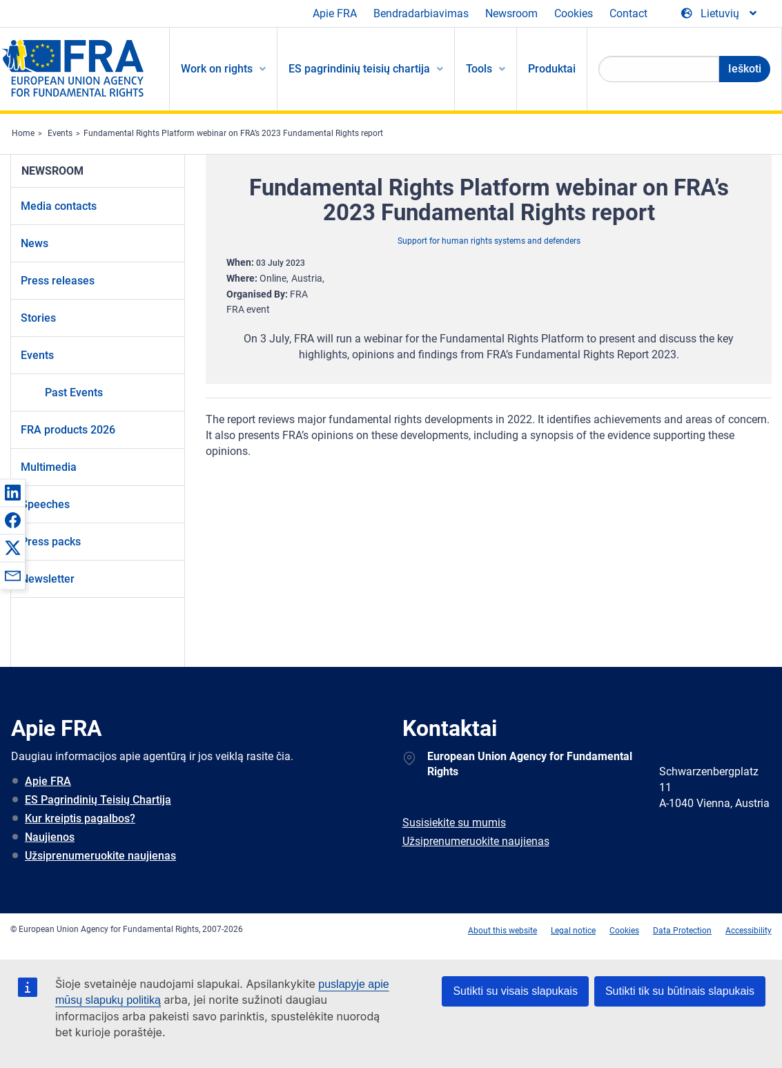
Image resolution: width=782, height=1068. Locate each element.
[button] (12, 492)
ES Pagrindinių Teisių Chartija (98, 799)
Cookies (573, 13)
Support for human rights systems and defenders (489, 241)
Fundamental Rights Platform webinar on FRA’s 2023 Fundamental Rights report (233, 133)
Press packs (51, 541)
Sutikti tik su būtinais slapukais (679, 991)
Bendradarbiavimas (421, 13)
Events (60, 133)
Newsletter (48, 578)
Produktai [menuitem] (552, 68)
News (34, 243)
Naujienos (50, 837)
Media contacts (59, 206)
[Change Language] (720, 13)
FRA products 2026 (68, 429)
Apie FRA (335, 13)
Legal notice (573, 930)
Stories (38, 317)
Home (23, 133)
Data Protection (682, 930)
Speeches (45, 504)
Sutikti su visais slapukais (515, 991)
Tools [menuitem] (479, 68)
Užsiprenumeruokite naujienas (100, 855)
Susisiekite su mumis (454, 822)
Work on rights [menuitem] (217, 68)
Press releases (58, 280)
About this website (502, 930)
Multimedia (49, 467)
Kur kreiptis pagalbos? (80, 818)
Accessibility (748, 930)
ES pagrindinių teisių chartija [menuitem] (359, 68)
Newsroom (511, 13)
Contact (628, 13)
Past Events (74, 392)
